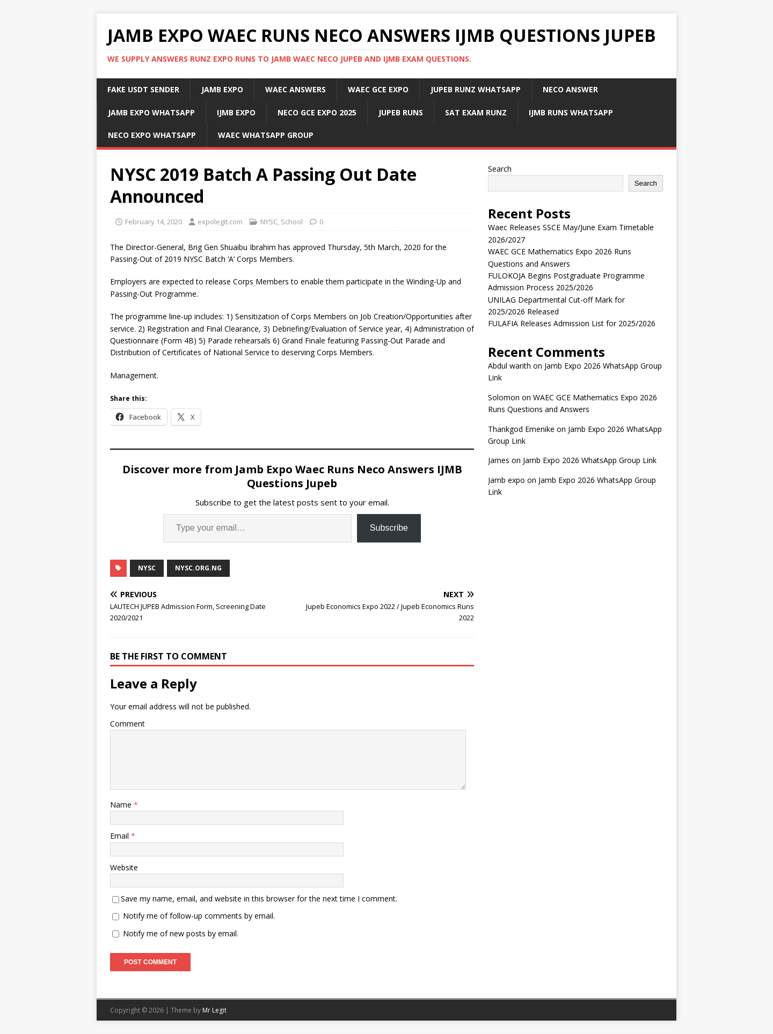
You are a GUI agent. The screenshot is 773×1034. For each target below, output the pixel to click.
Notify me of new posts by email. (180, 933)
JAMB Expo (222, 89)
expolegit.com (220, 221)
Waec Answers (295, 89)
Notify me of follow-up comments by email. (199, 916)
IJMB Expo (236, 112)
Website (124, 867)
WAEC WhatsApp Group (265, 135)
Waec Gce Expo (378, 89)
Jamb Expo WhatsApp (151, 112)
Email (120, 836)
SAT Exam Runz (476, 112)
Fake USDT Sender (143, 89)
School (292, 221)
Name (122, 805)
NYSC (269, 221)
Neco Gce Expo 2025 (317, 112)
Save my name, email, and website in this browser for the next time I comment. (259, 898)
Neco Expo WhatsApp (152, 135)
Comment (127, 723)
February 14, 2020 (153, 221)
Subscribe (389, 527)
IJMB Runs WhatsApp (571, 112)
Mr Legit (214, 1010)
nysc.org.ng (198, 568)
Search (500, 169)
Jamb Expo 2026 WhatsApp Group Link (590, 460)
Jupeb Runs (400, 112)
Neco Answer (570, 89)
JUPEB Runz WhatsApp (476, 89)
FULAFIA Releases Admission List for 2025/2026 (571, 323)
